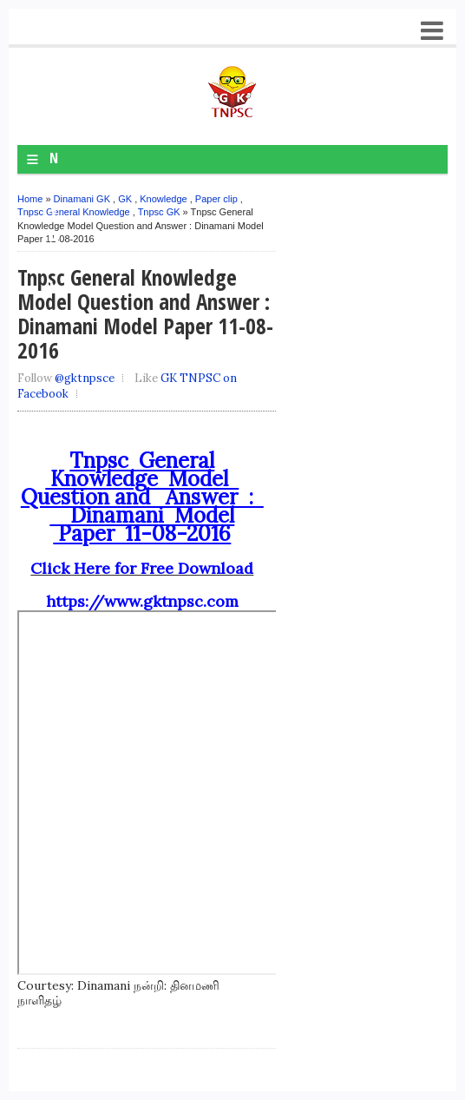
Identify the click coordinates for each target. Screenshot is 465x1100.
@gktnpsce (85, 378)
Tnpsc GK (159, 212)
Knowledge (163, 199)
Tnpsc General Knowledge (73, 212)
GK (125, 199)
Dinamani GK (82, 199)
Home (30, 199)
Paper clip (216, 199)
